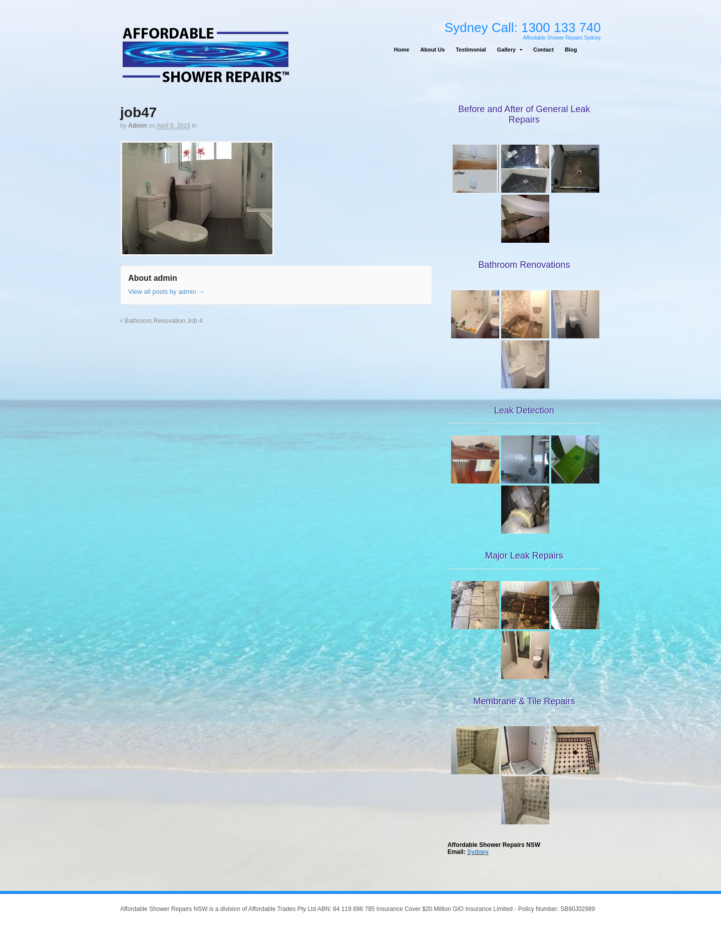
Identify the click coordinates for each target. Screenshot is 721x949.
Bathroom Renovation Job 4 (161, 320)
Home (402, 50)
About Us (432, 50)
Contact (543, 50)
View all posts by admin (166, 291)
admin (137, 125)
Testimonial (471, 50)
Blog (571, 50)
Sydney (478, 851)
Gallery (506, 50)
